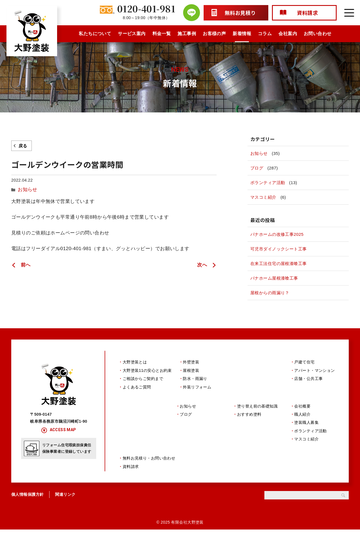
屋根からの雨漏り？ (269, 292)
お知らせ (26, 189)
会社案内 (287, 33)
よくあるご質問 (137, 387)
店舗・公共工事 (308, 378)
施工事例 (186, 33)
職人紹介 (302, 416)
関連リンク (65, 499)
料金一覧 (161, 33)
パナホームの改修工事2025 (276, 234)
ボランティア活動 (267, 182)
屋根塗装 (191, 370)
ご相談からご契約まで (143, 378)
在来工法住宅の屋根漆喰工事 (278, 263)
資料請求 (131, 471)
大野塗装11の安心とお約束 (147, 370)
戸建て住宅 (304, 362)
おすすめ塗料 (249, 416)
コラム (265, 33)
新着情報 (242, 33)
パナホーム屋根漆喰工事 (274, 278)
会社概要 (302, 408)
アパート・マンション (314, 370)
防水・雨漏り (195, 378)
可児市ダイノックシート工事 (278, 248)
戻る (23, 145)
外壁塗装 (191, 362)
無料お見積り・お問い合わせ (149, 462)
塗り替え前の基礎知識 (257, 408)
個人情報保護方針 (27, 499)
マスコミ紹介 (263, 197)
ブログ (256, 168)
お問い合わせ (318, 33)
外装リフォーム (197, 387)
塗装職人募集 (306, 424)
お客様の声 (214, 33)
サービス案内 (132, 33)
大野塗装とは (135, 362)
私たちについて (95, 33)
